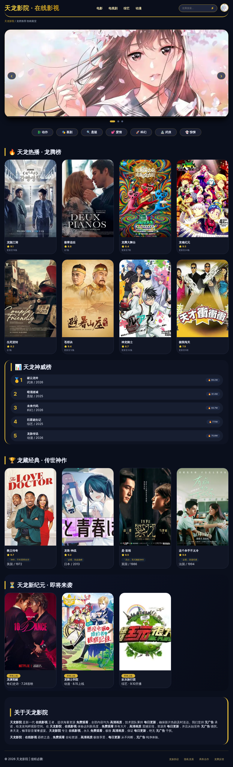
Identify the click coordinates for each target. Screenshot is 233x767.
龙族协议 (174, 759)
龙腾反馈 (219, 759)
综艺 (127, 8)
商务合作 (204, 759)
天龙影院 (9, 21)
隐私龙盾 (189, 759)
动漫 (139, 8)
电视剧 (113, 8)
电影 (100, 8)
